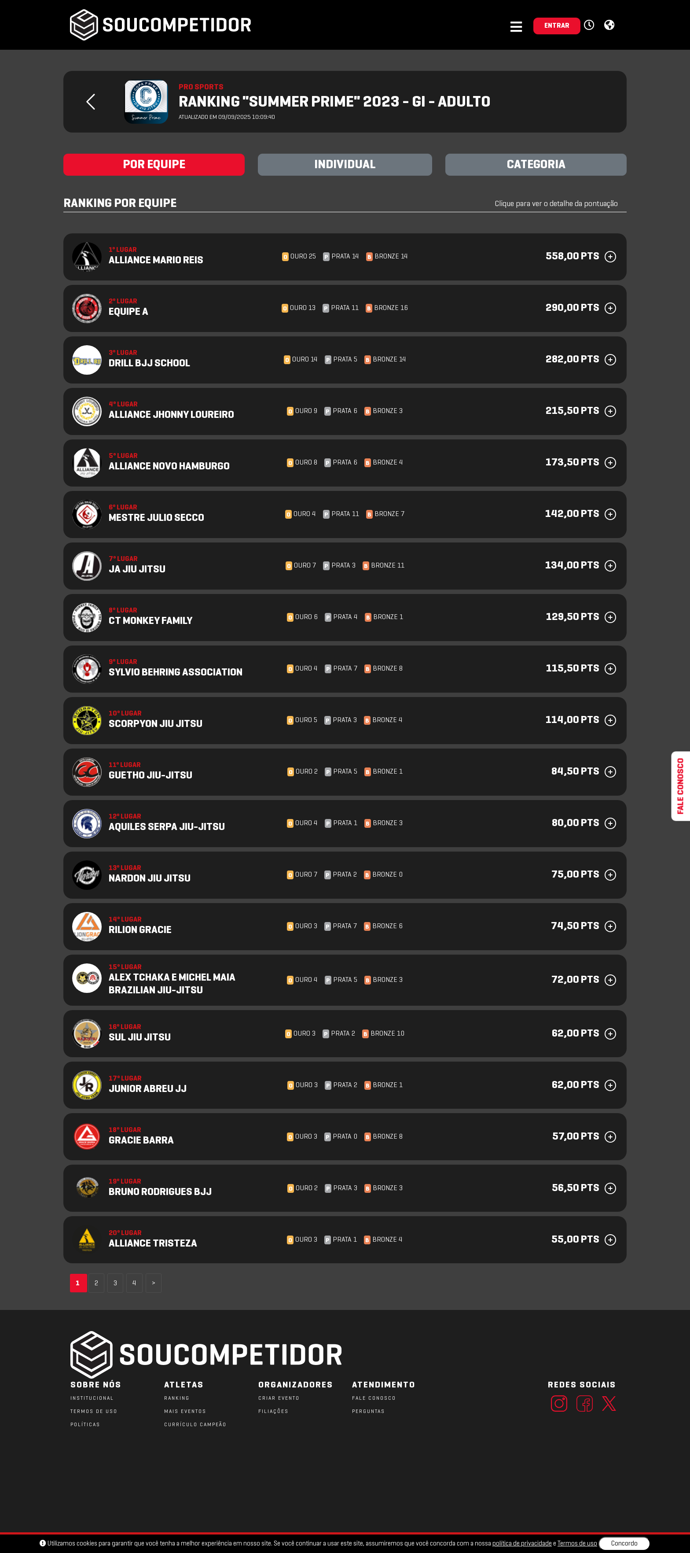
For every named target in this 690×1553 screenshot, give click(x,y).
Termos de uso (577, 1544)
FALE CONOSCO (374, 1398)
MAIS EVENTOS (185, 1411)
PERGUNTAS (368, 1411)
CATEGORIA (536, 165)
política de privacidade (522, 1544)
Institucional (92, 1398)
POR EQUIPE (154, 165)
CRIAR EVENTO (279, 1398)
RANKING (177, 1398)
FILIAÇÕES (273, 1411)
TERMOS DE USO (93, 1411)
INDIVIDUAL (345, 165)
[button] (590, 25)
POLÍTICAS (85, 1425)
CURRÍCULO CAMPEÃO (195, 1425)
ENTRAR (556, 26)
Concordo (624, 1544)
